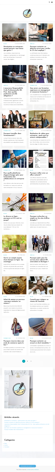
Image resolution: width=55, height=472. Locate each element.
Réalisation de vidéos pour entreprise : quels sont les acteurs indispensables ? (39, 135)
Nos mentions (35, 469)
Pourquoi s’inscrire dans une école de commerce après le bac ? (14, 343)
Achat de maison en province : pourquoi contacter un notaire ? (14, 301)
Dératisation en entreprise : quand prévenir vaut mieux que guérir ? (14, 48)
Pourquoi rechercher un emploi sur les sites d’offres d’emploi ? (40, 218)
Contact (29, 469)
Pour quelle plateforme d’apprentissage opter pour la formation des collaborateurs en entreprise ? (14, 176)
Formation (33, 85)
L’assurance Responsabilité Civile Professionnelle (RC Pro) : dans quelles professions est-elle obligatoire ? (13, 92)
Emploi (32, 43)
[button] (49, 2)
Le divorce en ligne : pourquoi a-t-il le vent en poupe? (13, 218)
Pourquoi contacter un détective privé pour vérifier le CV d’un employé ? (40, 48)
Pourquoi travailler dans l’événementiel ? (14, 429)
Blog (5, 43)
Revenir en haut (27, 466)
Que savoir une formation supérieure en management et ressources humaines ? (40, 90)
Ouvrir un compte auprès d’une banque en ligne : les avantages (13, 260)
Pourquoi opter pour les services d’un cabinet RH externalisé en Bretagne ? (39, 260)
